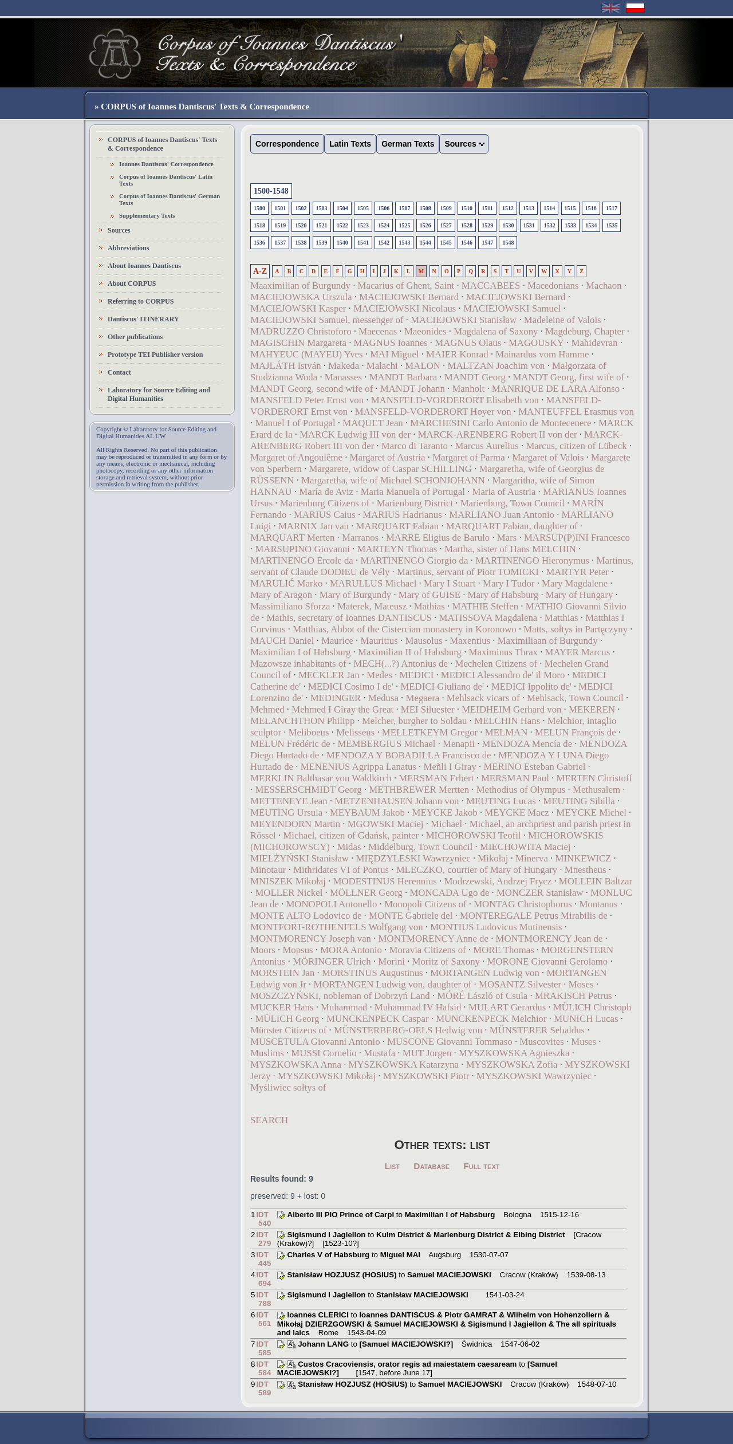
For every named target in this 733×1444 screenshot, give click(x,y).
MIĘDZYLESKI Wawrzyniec (413, 858)
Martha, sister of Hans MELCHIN (510, 549)
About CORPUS (132, 284)
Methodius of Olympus (521, 789)
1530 (508, 225)
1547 (487, 242)
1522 (342, 225)
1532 (549, 225)
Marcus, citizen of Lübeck (576, 445)
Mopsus (297, 950)
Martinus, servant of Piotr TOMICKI (468, 571)
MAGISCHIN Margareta (298, 342)
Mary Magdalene (575, 583)
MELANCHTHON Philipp (302, 720)
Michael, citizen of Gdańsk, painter (351, 835)
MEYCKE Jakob (445, 812)
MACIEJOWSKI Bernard (409, 297)
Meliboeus (309, 732)
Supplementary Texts (147, 215)
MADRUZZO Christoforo (301, 331)
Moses (581, 984)
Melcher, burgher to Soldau (414, 720)
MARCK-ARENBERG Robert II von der (497, 434)
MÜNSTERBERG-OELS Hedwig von (408, 1030)
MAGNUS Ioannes (391, 342)
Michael (446, 824)
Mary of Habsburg (503, 594)
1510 (466, 208)
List (392, 1166)
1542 (383, 242)
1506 (383, 208)
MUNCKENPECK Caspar (377, 1018)
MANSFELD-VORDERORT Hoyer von (433, 411)
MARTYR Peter (577, 571)
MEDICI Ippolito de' (531, 686)
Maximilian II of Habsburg (410, 652)
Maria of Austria (503, 491)
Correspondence (287, 143)
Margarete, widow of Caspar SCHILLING (390, 468)
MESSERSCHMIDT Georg (308, 789)
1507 (404, 208)
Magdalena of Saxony (496, 331)
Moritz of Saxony (446, 961)
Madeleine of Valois (562, 319)
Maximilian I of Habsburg (300, 652)
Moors (262, 950)
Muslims (267, 1053)
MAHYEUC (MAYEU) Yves (306, 354)
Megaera (423, 698)
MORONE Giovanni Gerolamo (547, 961)
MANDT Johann (412, 388)
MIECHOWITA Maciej (525, 846)
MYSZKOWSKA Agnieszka (514, 1053)
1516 (591, 208)
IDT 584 (263, 1368)
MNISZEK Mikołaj (288, 881)
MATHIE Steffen (485, 606)
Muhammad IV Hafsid (418, 1007)
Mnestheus (585, 869)
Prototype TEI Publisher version (155, 355)
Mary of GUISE (429, 594)
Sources (119, 230)
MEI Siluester (428, 709)
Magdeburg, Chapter (585, 331)
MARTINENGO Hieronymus (532, 560)
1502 (300, 208)
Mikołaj (493, 858)
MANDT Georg (475, 377)
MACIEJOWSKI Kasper (298, 308)
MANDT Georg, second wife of (311, 388)
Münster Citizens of (288, 1030)
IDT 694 (263, 1279)
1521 (322, 225)
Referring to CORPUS (141, 301)
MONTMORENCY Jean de (549, 938)
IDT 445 (263, 1259)
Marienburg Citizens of (324, 503)
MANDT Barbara (403, 377)
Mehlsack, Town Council (575, 698)
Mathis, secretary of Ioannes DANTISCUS (349, 617)
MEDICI (417, 675)
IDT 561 (263, 1319)
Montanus (598, 904)
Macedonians (552, 285)
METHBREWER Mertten (419, 789)
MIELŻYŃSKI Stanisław (299, 858)
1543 (404, 242)
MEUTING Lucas (501, 801)
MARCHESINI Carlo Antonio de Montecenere (500, 423)
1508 (425, 208)
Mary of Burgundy (356, 594)
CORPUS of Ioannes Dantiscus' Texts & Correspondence (162, 144)
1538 (300, 242)
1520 (300, 225)
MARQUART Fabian (397, 526)
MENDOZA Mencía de (528, 743)
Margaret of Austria (387, 457)
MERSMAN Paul (515, 778)
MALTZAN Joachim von (496, 365)
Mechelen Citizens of (496, 663)
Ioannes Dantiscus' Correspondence (166, 163)
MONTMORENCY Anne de (433, 938)
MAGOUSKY (536, 342)
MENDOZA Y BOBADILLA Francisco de (408, 755)
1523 (363, 225)
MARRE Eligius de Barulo (438, 537)
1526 (425, 225)
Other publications (135, 337)
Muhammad (344, 1007)
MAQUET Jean (372, 423)
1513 (528, 208)
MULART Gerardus (507, 1007)
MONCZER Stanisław (540, 892)
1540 (342, 242)
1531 (529, 225)
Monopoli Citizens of (425, 904)
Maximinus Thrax (503, 652)
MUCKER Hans (281, 1007)
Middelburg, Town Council (420, 846)
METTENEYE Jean (289, 801)
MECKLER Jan (329, 675)
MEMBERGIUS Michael (386, 743)
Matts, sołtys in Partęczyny (575, 629)
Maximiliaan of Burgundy (548, 640)
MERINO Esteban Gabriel (534, 766)
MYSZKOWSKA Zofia (512, 1064)
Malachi (382, 365)
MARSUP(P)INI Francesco (577, 537)
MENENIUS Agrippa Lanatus (358, 766)
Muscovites (541, 1041)
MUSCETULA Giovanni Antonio (315, 1041)
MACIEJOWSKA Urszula (301, 297)
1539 (322, 242)
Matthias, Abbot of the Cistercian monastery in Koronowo (405, 629)
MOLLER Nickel (288, 892)
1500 (259, 208)
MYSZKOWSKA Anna (295, 1064)
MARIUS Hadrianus (402, 514)
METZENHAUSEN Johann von (396, 801)
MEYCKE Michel (591, 812)
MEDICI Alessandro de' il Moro (503, 675)
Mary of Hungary (579, 594)
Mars (507, 537)
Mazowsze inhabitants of (298, 663)
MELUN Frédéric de (290, 743)
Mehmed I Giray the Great (342, 709)
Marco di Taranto (414, 445)
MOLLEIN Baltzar (595, 881)
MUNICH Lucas (586, 1018)
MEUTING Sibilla (578, 801)
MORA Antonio (351, 950)
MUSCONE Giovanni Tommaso (450, 1041)
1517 (611, 208)
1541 (363, 242)
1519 (280, 225)
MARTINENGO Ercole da (301, 560)
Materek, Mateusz (372, 606)
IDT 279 (263, 1239)
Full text (481, 1166)
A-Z (260, 271)
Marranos (360, 537)
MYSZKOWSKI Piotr (426, 1076)
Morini (391, 961)
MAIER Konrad (457, 354)
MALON (422, 365)
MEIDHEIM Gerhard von (511, 709)
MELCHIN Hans (507, 720)
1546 (466, 242)
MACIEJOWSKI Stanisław (464, 319)
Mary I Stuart (449, 583)
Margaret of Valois (548, 457)
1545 (446, 242)
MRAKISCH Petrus (573, 995)
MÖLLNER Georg (366, 892)
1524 (383, 225)
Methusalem (596, 789)
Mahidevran (594, 342)
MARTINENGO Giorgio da (414, 560)
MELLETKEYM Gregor (430, 732)
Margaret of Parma (468, 457)
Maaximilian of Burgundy (300, 285)
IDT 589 (263, 1388)
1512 (508, 208)
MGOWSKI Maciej (386, 824)
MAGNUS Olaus (468, 342)
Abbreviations (128, 248)
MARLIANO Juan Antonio (501, 514)
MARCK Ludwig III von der (355, 434)
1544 (425, 242)
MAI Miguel (394, 354)
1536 (259, 242)
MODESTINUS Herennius (385, 881)
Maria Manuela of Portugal (413, 491)
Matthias (561, 617)
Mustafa (379, 1053)
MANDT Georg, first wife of (568, 377)
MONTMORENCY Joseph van (310, 938)
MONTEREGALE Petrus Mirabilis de (534, 915)
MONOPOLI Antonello (331, 904)
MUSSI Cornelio (323, 1053)
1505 (363, 208)
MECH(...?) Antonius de (400, 663)
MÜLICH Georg (287, 1018)
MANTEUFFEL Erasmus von (576, 411)
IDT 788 (263, 1299)
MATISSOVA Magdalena (488, 617)
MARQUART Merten (292, 537)
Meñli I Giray (450, 766)
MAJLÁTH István (285, 365)
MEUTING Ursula (286, 812)
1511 (487, 208)
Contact (119, 372)
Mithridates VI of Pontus (341, 869)
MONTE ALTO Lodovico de (305, 915)
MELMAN (506, 732)
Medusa (383, 698)
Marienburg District (415, 503)
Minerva (531, 858)
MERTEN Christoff (594, 778)
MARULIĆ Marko (286, 583)
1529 (487, 225)
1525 (404, 225)
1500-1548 (271, 191)
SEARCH (269, 1120)
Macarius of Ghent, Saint (406, 285)
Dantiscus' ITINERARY (143, 319)
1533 (570, 225)
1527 (446, 225)
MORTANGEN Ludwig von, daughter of (392, 984)
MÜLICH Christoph (592, 1007)
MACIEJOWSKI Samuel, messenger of (327, 319)
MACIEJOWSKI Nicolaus (404, 308)
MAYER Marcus (577, 652)
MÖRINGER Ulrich (332, 961)
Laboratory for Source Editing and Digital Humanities (159, 394)
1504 (342, 208)
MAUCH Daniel (282, 640)
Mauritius (379, 640)
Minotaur (268, 869)
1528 (466, 225)
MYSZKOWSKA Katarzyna (404, 1064)
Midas (349, 846)
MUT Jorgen (427, 1053)
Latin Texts (350, 143)
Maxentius (470, 640)
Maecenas (377, 331)
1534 (591, 225)
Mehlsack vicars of (483, 698)
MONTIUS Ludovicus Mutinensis (496, 927)
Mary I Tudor (508, 583)
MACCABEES (491, 285)
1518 (259, 225)
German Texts (407, 143)
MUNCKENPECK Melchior (491, 1018)
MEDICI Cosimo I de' (350, 686)
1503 (322, 208)
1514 (549, 208)
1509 (446, 208)
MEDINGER (335, 698)
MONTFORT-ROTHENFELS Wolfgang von (336, 927)
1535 (611, 225)
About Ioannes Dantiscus (144, 266)
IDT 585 (263, 1348)
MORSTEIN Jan (282, 972)
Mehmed (267, 709)
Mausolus (423, 640)
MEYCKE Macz (516, 812)
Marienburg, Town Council (512, 503)
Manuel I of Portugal (295, 423)
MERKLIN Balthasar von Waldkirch (321, 778)
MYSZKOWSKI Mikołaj (327, 1076)
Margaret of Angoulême (296, 457)
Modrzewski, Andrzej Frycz (497, 881)
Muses (583, 1041)
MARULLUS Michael (373, 583)
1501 (280, 208)
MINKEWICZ (583, 858)
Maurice (337, 640)
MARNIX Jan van (313, 526)
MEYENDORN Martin (295, 824)
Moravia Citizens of (427, 950)
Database (431, 1166)
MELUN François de (575, 732)
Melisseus (355, 732)
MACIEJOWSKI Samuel (512, 308)
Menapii (459, 743)
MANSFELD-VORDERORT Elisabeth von (455, 400)
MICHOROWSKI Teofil (473, 835)
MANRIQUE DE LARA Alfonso (556, 388)
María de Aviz (326, 491)
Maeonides (425, 331)
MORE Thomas (503, 950)
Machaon (603, 285)
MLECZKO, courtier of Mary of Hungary (476, 869)
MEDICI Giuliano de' (442, 686)
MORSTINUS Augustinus (372, 972)
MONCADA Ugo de (449, 892)
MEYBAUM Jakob (367, 812)
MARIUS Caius (325, 514)
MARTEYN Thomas (397, 549)
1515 (570, 208)
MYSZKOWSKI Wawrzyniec (534, 1076)
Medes (379, 675)
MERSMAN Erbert (436, 778)
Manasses (343, 377)
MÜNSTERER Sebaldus (537, 1030)
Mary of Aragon (281, 594)
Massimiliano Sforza (290, 606)
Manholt (468, 388)
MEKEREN (592, 709)
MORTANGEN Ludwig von (484, 972)
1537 (280, 242)
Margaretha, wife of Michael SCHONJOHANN (393, 480)
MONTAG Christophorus (523, 904)
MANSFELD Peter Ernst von (307, 400)
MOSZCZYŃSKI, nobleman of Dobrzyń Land (340, 995)
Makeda (343, 365)
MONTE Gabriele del (410, 915)
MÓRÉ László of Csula (482, 995)
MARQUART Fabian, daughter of (512, 526)
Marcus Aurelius (486, 445)
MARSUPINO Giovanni (302, 549)
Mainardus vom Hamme (542, 354)
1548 (508, 242)
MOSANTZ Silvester (520, 984)
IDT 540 (263, 1218)
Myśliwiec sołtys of (288, 1087)
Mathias (429, 606)
